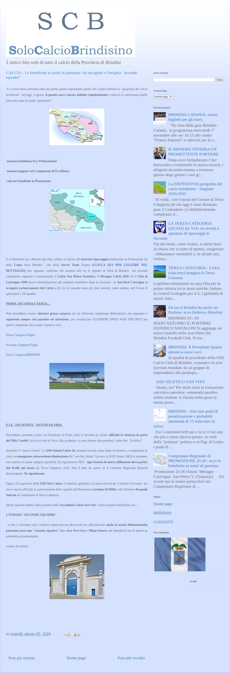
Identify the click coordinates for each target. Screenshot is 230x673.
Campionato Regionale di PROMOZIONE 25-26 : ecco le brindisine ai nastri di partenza (194, 461)
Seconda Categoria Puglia (22, 345)
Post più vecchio (131, 658)
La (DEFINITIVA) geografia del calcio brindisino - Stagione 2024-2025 (195, 189)
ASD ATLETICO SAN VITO (180, 381)
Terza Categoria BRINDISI (23, 354)
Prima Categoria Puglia (21, 335)
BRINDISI (162, 513)
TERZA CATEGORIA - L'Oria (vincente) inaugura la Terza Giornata (194, 273)
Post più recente (22, 658)
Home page (76, 658)
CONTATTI (163, 522)
